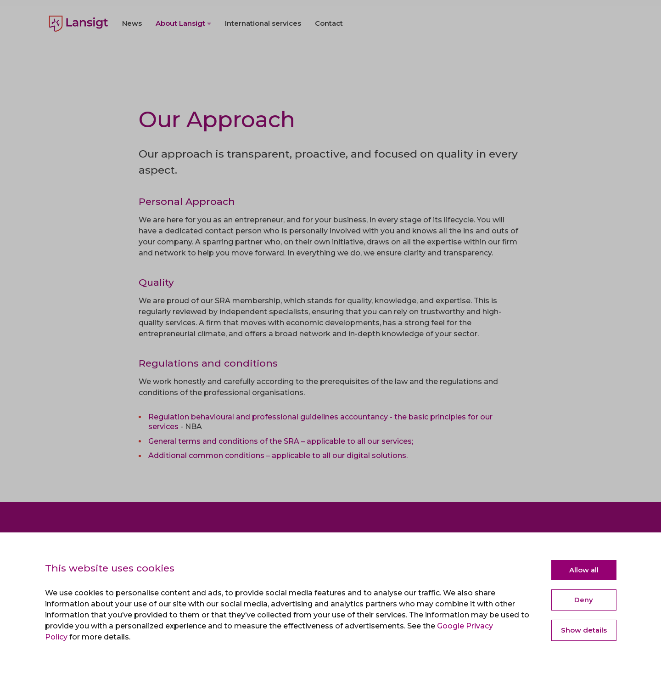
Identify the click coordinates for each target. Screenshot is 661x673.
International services (263, 46)
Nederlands (68, 13)
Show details (584, 630)
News (132, 46)
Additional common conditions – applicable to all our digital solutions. (278, 455)
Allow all (584, 570)
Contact (329, 46)
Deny (583, 599)
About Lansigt (180, 46)
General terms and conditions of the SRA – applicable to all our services (280, 441)
